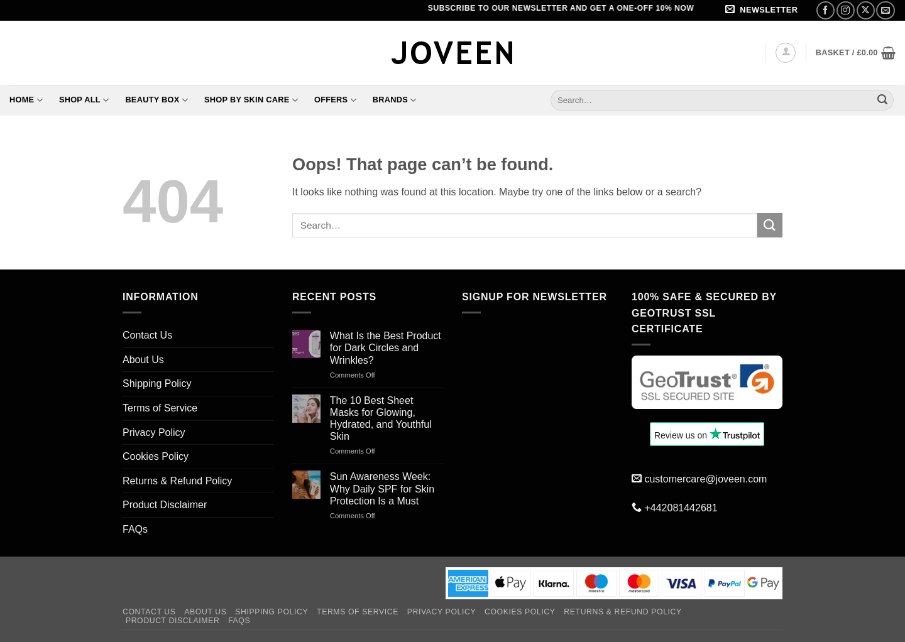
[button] (764, 10)
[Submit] (882, 100)
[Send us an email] (885, 10)
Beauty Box (156, 100)
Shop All (84, 100)
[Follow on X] (866, 10)
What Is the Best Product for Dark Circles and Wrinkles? (385, 347)
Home (26, 100)
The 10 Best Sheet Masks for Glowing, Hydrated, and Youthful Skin (381, 418)
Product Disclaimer (165, 504)
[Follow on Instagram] (845, 10)
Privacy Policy (154, 432)
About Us (143, 359)
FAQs (135, 529)
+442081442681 (680, 508)
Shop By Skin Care (251, 100)
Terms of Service (160, 408)
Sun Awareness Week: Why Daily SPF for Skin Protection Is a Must (382, 488)
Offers (335, 100)
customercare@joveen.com (705, 479)
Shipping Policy (157, 383)
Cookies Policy (156, 456)
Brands (395, 100)
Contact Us (147, 335)
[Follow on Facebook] (825, 10)
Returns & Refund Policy (177, 481)
